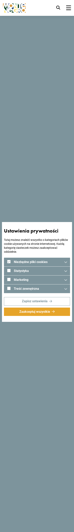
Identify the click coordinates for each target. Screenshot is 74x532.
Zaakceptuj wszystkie (34, 312)
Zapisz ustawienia (35, 301)
